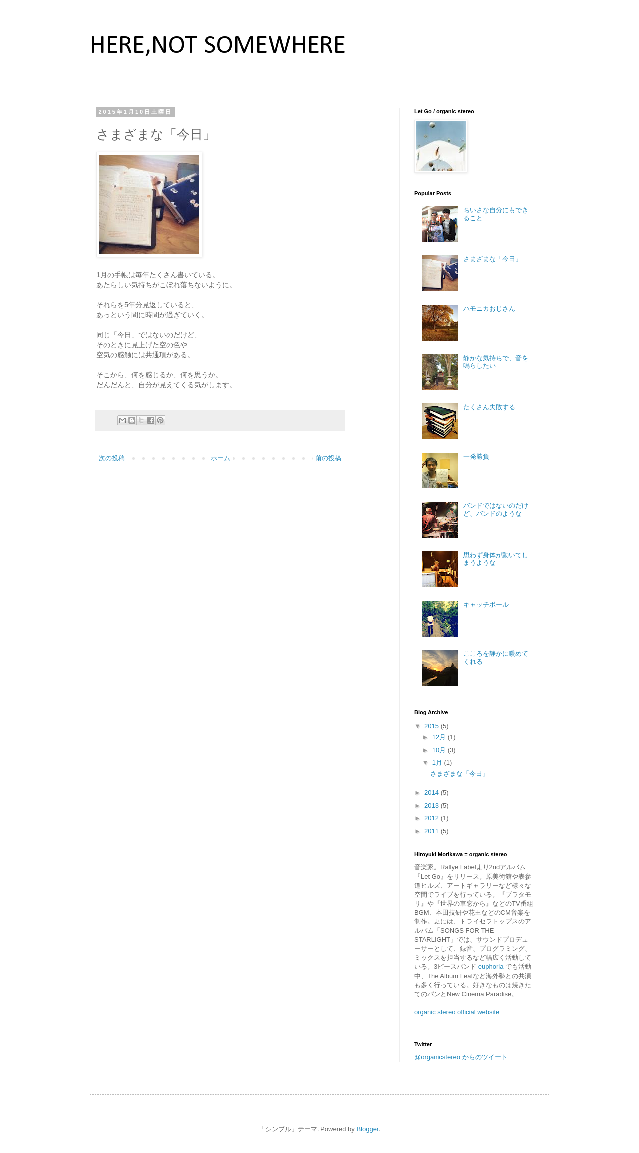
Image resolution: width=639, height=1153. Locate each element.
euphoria (491, 966)
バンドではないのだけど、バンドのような (495, 509)
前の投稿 (328, 457)
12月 (440, 737)
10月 (440, 750)
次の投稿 (112, 457)
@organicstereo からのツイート (461, 1057)
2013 (432, 805)
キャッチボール (486, 604)
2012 (432, 818)
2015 (432, 726)
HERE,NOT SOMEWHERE (218, 46)
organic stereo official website (456, 1012)
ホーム (220, 457)
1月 (438, 762)
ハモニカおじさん (489, 308)
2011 (432, 831)
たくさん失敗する (489, 407)
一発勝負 (476, 456)
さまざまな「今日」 (492, 259)
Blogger (367, 1129)
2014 (432, 792)
